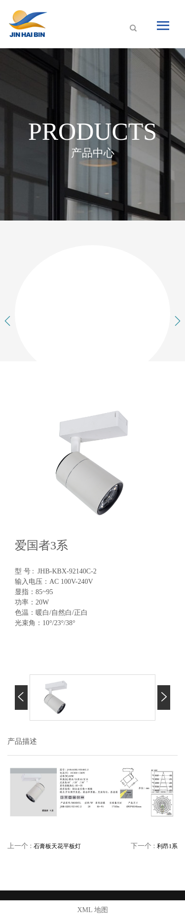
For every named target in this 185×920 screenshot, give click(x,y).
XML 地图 (92, 910)
